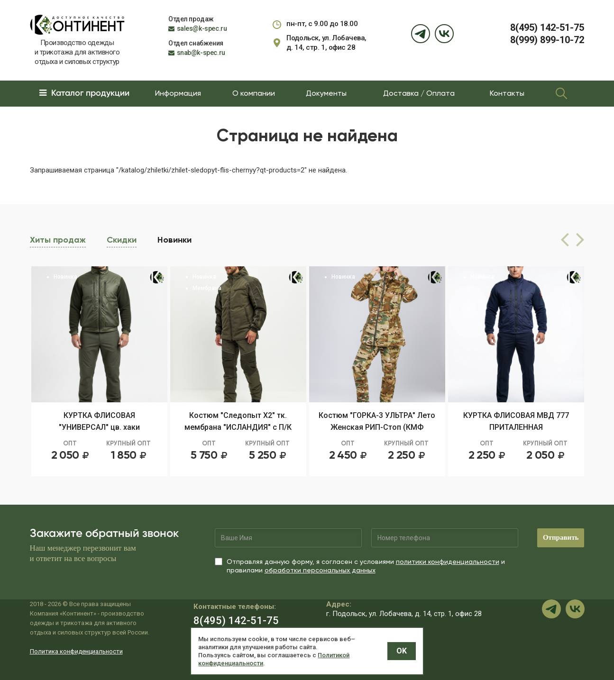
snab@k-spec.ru (201, 52)
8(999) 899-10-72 (547, 39)
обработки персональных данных (320, 570)
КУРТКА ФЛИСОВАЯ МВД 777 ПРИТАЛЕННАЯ (516, 421)
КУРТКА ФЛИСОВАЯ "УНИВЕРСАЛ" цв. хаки (99, 421)
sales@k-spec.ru (202, 28)
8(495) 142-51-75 (547, 27)
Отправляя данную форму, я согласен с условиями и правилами (360, 566)
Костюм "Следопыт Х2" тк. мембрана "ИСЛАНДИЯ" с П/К (238, 421)
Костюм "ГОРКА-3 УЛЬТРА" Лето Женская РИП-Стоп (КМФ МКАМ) (377, 422)
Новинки (174, 239)
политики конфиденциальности (447, 561)
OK (401, 650)
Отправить (561, 537)
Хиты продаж (58, 240)
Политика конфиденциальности (76, 651)
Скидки (122, 240)
